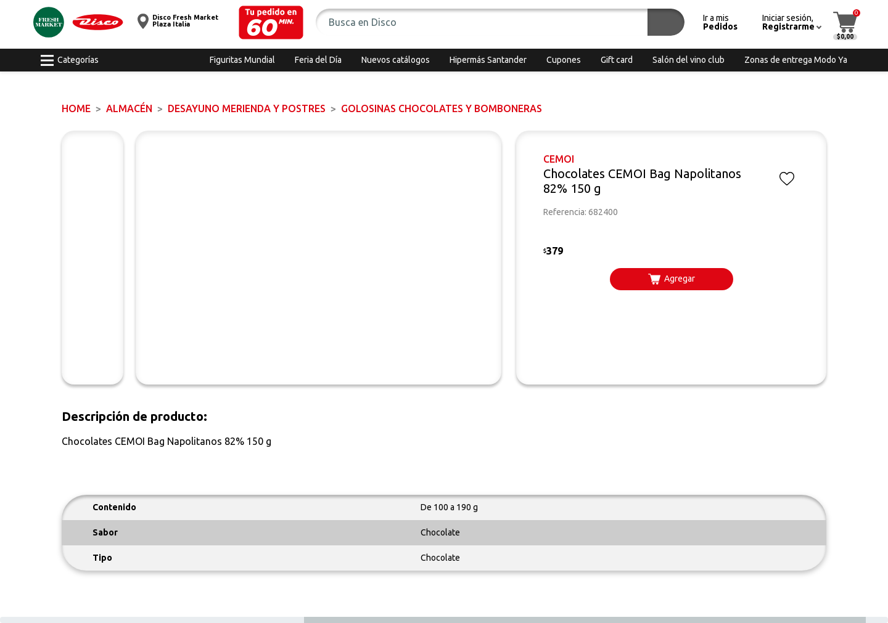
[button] (271, 22)
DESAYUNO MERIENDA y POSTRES (247, 108)
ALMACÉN (129, 108)
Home (76, 108)
